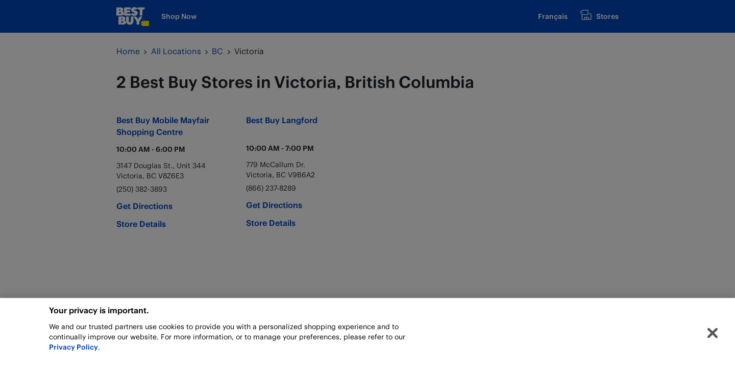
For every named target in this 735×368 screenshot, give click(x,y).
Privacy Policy (73, 350)
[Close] (712, 337)
